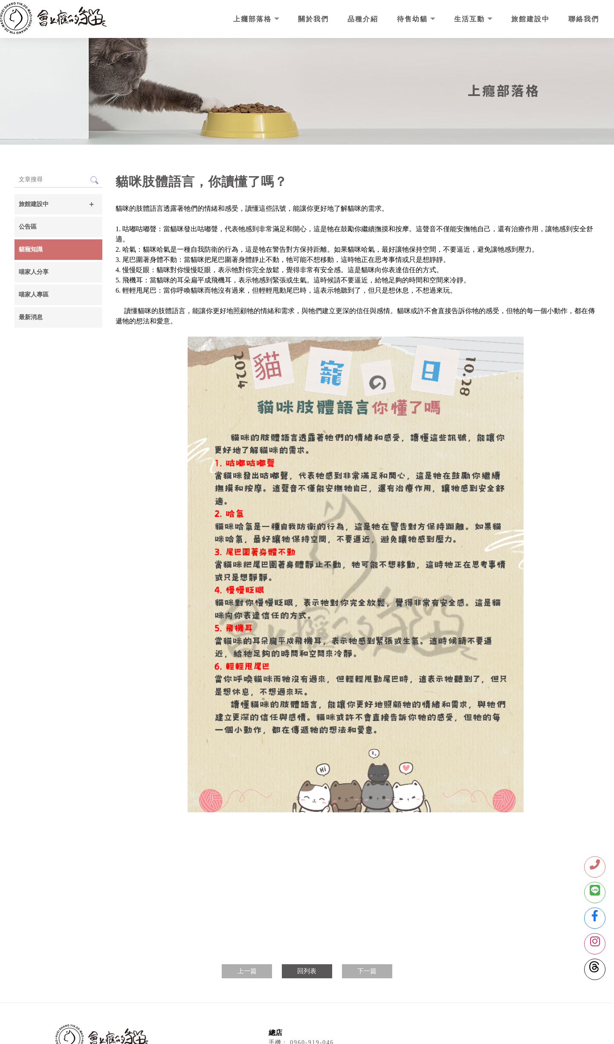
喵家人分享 (34, 272)
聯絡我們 (583, 19)
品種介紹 (363, 19)
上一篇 (247, 971)
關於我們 (313, 19)
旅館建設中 (530, 19)
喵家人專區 (34, 294)
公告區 (28, 227)
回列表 (306, 971)
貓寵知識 (31, 249)
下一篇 (367, 971)
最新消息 (31, 317)
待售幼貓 (413, 19)
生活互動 (470, 19)
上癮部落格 (253, 19)
